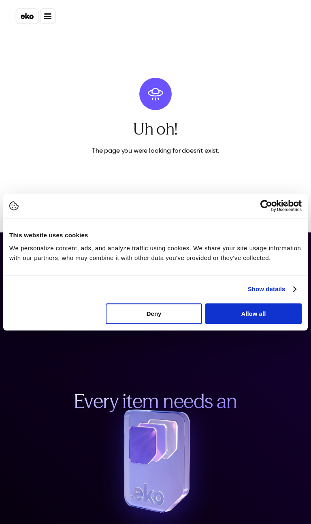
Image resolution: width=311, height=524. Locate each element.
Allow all (253, 313)
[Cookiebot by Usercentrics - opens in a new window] (266, 206)
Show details (266, 288)
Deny (154, 313)
